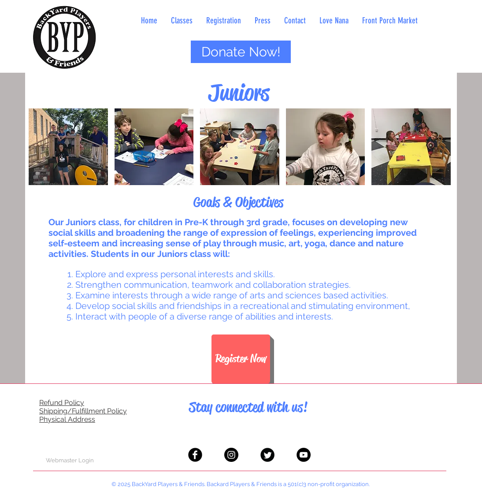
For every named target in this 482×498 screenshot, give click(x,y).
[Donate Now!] (240, 51)
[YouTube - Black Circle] (304, 455)
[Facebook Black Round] (195, 455)
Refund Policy (61, 402)
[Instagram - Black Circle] (231, 455)
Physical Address (67, 419)
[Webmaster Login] (69, 460)
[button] (68, 146)
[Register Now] (240, 358)
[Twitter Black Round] (267, 455)
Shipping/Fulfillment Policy (83, 411)
